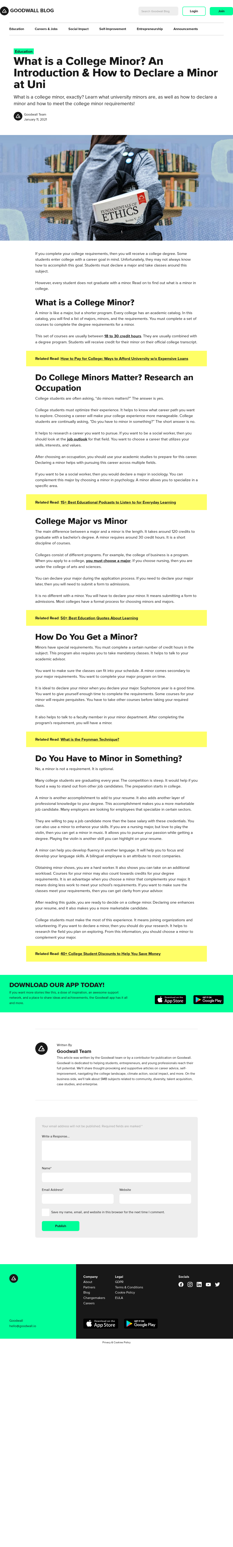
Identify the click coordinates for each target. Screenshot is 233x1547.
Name (46, 1168)
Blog (86, 1292)
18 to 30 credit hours (122, 336)
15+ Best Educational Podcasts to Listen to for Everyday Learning (118, 502)
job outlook (77, 439)
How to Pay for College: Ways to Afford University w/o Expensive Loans (124, 358)
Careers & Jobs (46, 29)
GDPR (119, 1281)
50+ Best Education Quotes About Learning (99, 618)
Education (16, 29)
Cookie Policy (125, 1292)
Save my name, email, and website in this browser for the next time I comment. (108, 1211)
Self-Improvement (112, 29)
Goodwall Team (35, 114)
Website (125, 1189)
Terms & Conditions (129, 1287)
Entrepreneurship (150, 29)
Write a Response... (56, 1136)
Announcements (186, 29)
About (87, 1281)
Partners (89, 1287)
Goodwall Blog (32, 10)
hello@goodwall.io (22, 1326)
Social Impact (78, 29)
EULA (119, 1297)
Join (221, 11)
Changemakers (94, 1297)
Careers (89, 1303)
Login (194, 11)
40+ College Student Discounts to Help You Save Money (111, 953)
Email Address (52, 1189)
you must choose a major (108, 560)
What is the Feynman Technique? (90, 739)
